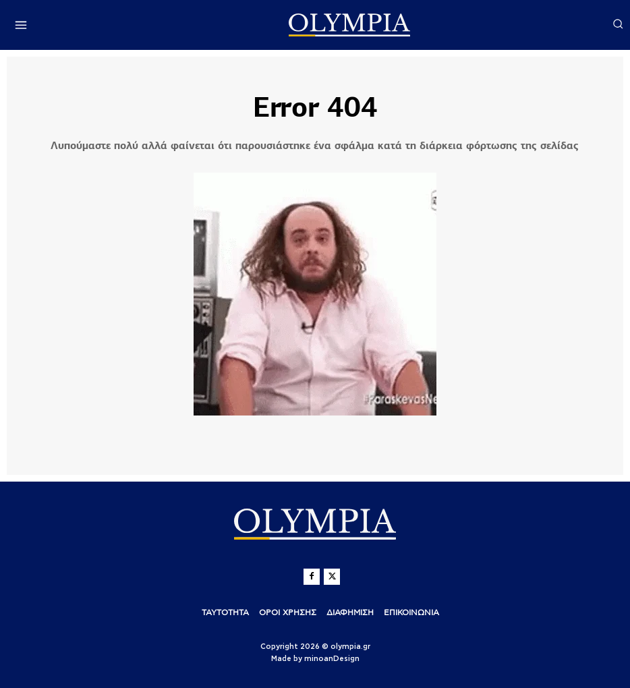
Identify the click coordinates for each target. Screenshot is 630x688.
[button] (617, 23)
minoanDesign (332, 658)
